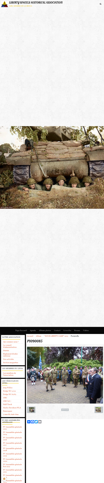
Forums (77, 330)
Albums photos (45, 330)
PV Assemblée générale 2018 (12, 449)
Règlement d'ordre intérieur (10, 354)
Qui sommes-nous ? (11, 341)
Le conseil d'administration (10, 346)
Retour (65, 410)
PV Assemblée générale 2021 (12, 470)
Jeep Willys (7, 387)
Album (38, 336)
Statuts (6, 350)
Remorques (7, 411)
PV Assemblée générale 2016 (12, 438)
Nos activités (8, 359)
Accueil (30, 336)
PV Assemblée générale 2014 (12, 433)
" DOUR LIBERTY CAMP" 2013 (56, 336)
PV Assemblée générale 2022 (12, 476)
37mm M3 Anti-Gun (10, 414)
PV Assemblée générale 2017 (12, 444)
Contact (57, 330)
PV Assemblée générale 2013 (12, 428)
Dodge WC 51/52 (9, 391)
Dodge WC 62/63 (9, 394)
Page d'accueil (21, 330)
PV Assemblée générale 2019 (12, 454)
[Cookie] (4, 479)
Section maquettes (10, 362)
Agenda (33, 330)
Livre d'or (67, 330)
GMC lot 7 (7, 401)
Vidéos (86, 330)
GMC (5, 397)
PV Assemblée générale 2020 (12, 460)
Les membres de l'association (9, 374)
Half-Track (7, 404)
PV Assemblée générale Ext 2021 (12, 465)
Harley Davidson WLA (12, 407)
